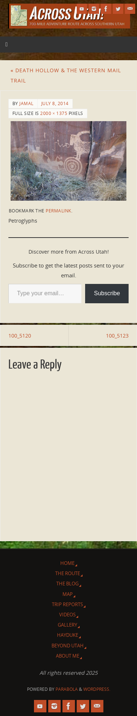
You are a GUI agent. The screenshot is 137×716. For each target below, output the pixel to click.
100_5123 (117, 335)
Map (67, 594)
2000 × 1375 (53, 113)
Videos (67, 614)
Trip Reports (67, 604)
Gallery (67, 624)
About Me (67, 656)
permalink (58, 211)
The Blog (67, 583)
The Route (67, 573)
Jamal (26, 103)
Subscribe (107, 293)
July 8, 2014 (55, 103)
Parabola (67, 689)
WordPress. (96, 689)
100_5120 (19, 335)
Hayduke (67, 635)
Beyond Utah (68, 645)
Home (67, 563)
